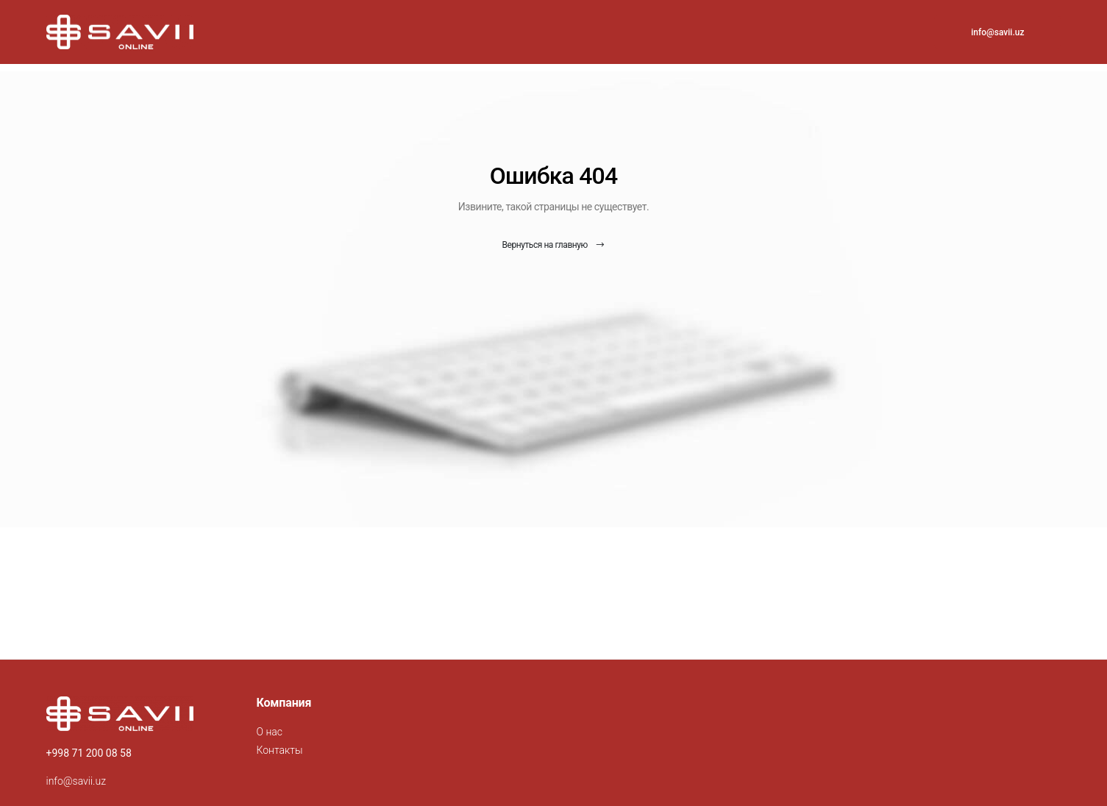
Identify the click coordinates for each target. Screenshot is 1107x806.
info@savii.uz (997, 32)
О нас (269, 732)
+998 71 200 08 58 (89, 753)
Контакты (280, 750)
